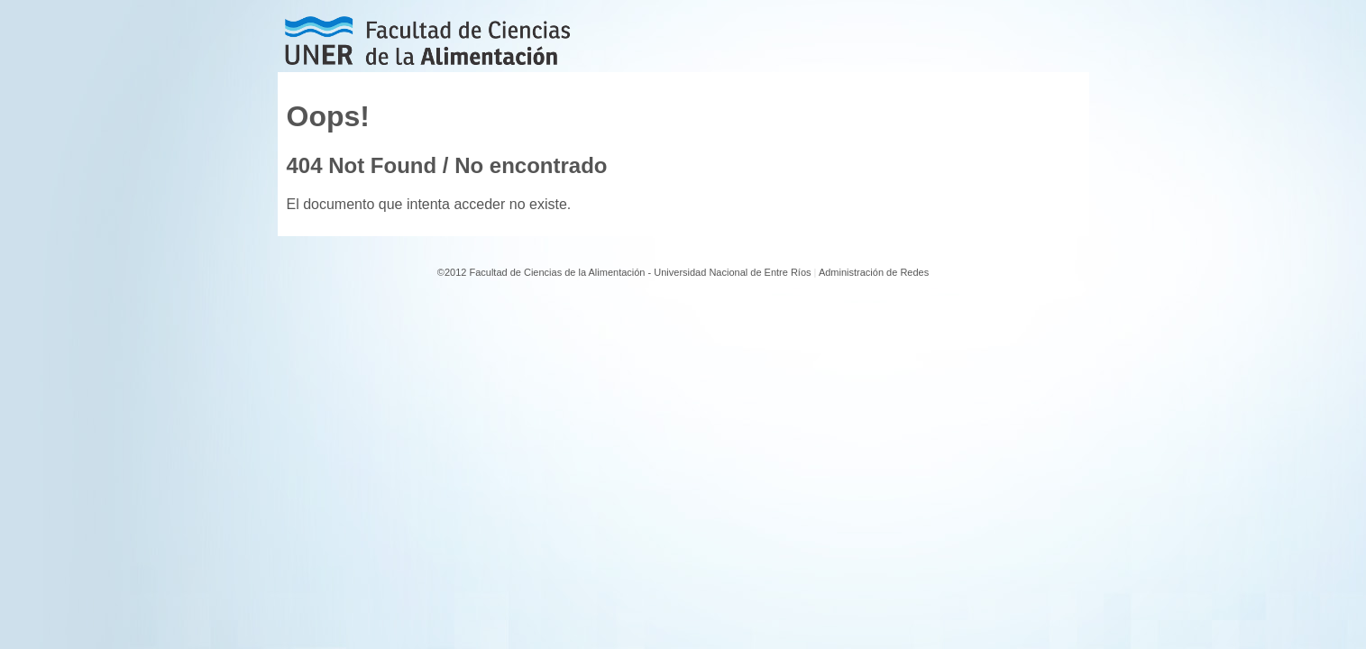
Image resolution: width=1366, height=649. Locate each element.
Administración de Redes (874, 272)
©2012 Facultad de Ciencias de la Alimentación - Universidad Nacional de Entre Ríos (624, 272)
